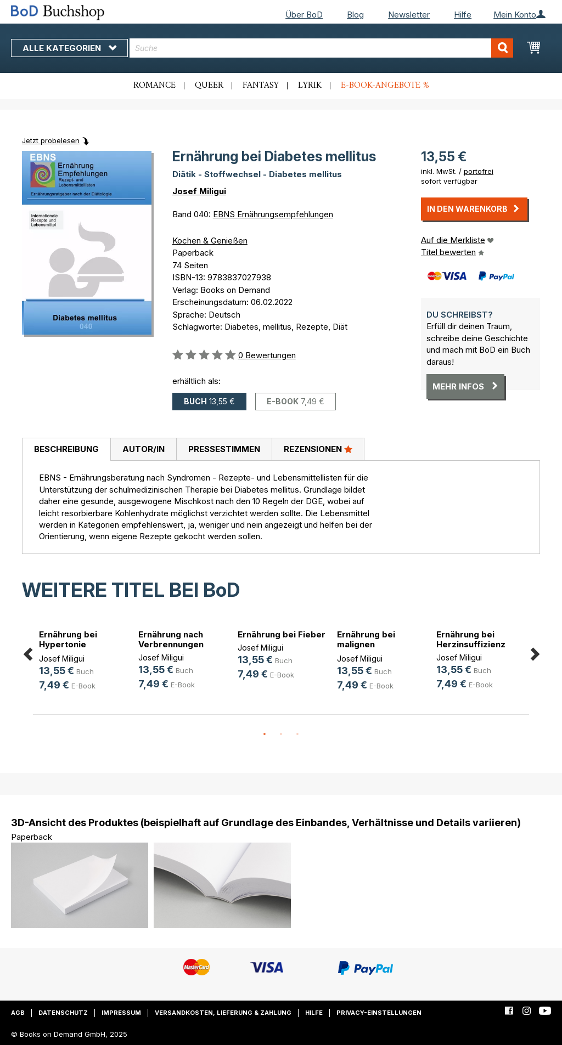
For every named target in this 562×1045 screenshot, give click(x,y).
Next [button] (534, 652)
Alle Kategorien (69, 48)
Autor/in (143, 449)
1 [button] (264, 734)
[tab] (66, 450)
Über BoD (304, 14)
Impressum (121, 1012)
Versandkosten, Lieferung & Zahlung (223, 1012)
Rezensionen (318, 449)
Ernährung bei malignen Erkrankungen (366, 644)
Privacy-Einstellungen (379, 1012)
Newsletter (409, 14)
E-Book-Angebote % (385, 85)
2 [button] (281, 734)
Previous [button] (27, 652)
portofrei (478, 171)
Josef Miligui (199, 191)
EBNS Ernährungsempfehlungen (273, 214)
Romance (154, 85)
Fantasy (261, 85)
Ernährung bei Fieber (281, 634)
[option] (82, 662)
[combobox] (321, 48)
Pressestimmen (224, 449)
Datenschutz (63, 1012)
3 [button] (297, 734)
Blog (355, 14)
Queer (209, 85)
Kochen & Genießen (210, 240)
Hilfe (462, 14)
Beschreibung (66, 449)
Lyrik (310, 85)
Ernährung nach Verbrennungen (171, 639)
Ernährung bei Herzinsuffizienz (470, 639)
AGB (18, 1012)
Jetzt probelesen (51, 140)
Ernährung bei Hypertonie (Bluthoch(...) (68, 644)
